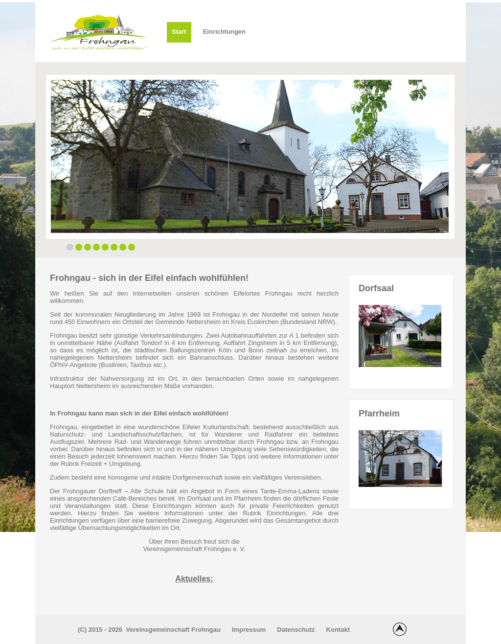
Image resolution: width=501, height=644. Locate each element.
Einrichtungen (224, 31)
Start (179, 31)
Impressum (249, 629)
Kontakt (338, 629)
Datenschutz (296, 629)
